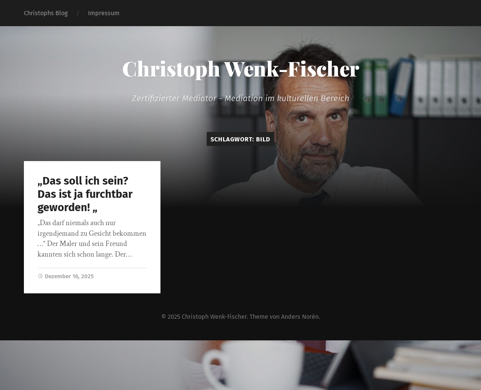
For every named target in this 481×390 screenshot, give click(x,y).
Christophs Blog (46, 13)
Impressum (103, 13)
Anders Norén (300, 316)
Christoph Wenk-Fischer (240, 68)
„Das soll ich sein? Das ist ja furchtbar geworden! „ (85, 194)
